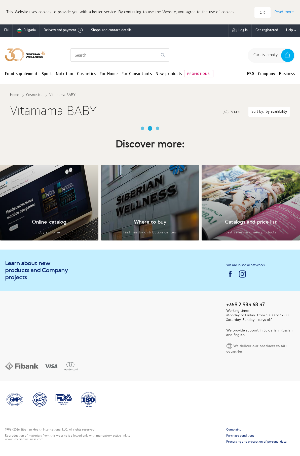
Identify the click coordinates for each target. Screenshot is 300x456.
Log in (243, 30)
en (6, 30)
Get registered (266, 30)
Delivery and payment (63, 30)
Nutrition (64, 74)
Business (287, 74)
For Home (109, 74)
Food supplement (21, 74)
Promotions (198, 74)
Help (289, 30)
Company (266, 74)
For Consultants (137, 74)
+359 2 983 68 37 (245, 304)
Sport (47, 74)
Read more (284, 12)
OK (262, 13)
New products (169, 74)
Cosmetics (86, 74)
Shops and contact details (111, 30)
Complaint (233, 429)
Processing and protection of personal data (256, 441)
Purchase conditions (240, 435)
